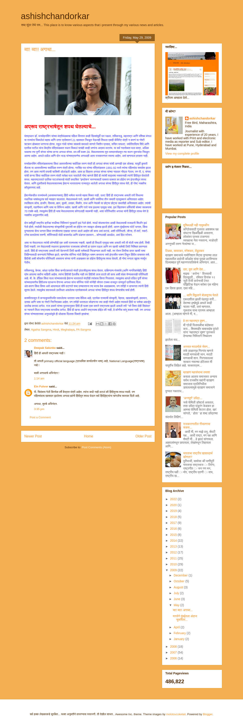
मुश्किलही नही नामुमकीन (196, 225)
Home (88, 436)
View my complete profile (182, 153)
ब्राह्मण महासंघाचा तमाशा (196, 372)
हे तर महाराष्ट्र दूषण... (195, 321)
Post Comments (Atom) (96, 447)
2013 (174, 546)
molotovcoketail (176, 714)
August (179, 587)
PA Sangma (83, 329)
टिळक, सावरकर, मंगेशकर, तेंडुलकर (184, 251)
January (179, 639)
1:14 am (39, 378)
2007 (174, 652)
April (177, 627)
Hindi (56, 329)
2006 (174, 658)
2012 (174, 552)
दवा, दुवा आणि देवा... (194, 269)
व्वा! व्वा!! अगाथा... (183, 610)
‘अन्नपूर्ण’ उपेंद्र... (192, 398)
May (177, 605)
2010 (174, 564)
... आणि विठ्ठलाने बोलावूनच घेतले (200, 295)
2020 (174, 505)
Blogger (207, 714)
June (177, 599)
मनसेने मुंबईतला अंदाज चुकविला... (185, 618)
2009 (174, 570)
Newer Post (33, 436)
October (179, 581)
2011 (174, 558)
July (177, 593)
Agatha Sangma (41, 329)
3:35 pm (39, 409)
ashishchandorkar (55, 16)
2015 (174, 534)
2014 (174, 540)
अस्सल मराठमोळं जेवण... (196, 346)
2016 (174, 528)
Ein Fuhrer (41, 386)
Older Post (143, 436)
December (181, 575)
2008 (174, 646)
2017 (174, 522)
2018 (174, 517)
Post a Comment (40, 417)
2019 (174, 511)
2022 (174, 499)
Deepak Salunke (45, 347)
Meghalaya (68, 329)
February (180, 633)
